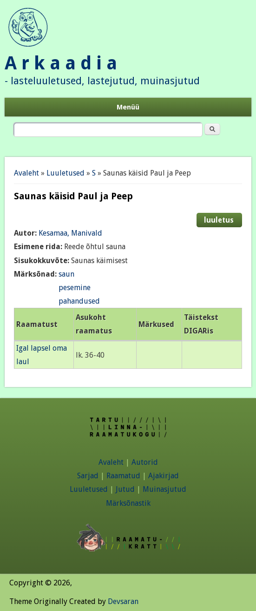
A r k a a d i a (61, 63)
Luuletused (65, 173)
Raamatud (123, 475)
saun (66, 274)
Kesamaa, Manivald (70, 233)
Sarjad (87, 475)
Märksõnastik (128, 503)
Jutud (125, 489)
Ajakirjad (163, 475)
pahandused (79, 301)
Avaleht (26, 173)
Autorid (144, 462)
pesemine (75, 287)
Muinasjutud (164, 489)
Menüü (128, 107)
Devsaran (123, 601)
